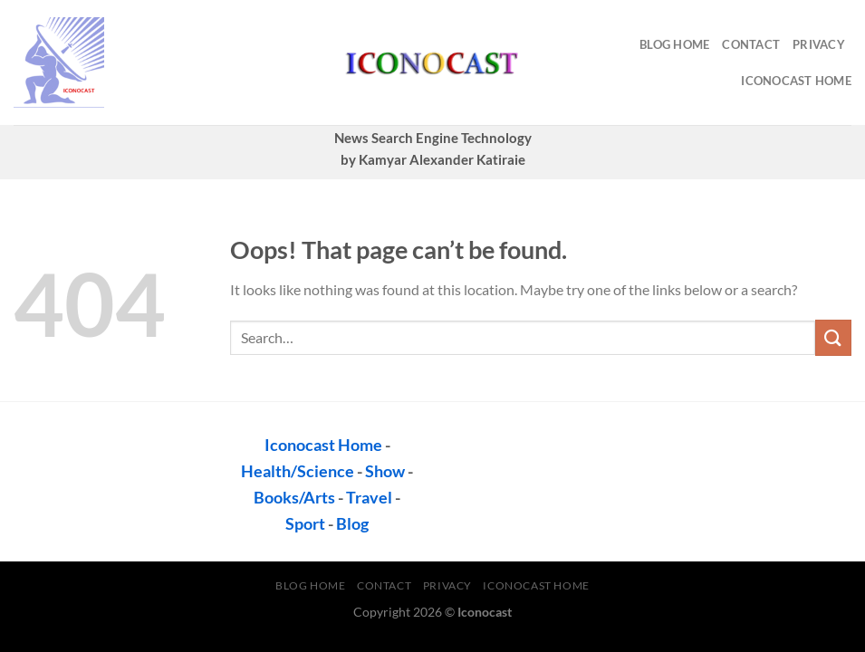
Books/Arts (294, 497)
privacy (819, 44)
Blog (352, 523)
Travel (369, 497)
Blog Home (674, 44)
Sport (305, 523)
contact (751, 44)
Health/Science (297, 471)
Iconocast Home (796, 80)
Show (385, 471)
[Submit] (833, 337)
